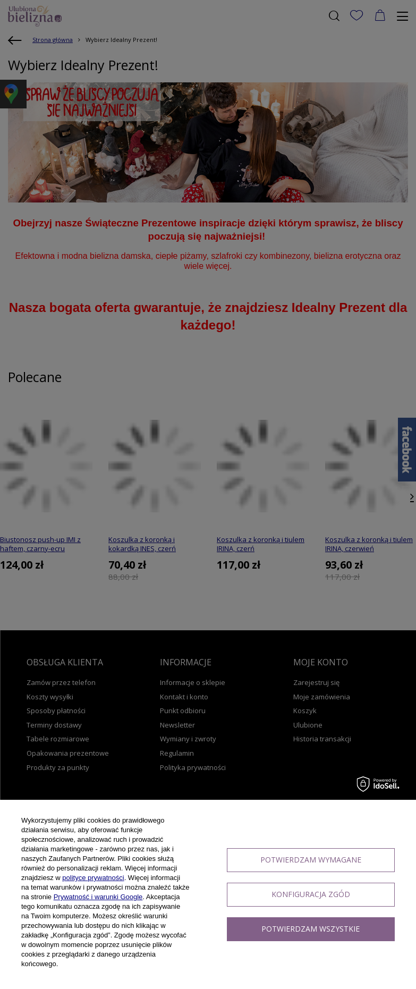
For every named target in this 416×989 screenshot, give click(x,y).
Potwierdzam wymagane (310, 860)
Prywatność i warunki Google (98, 897)
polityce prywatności (93, 878)
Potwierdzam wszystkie (310, 929)
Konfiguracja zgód (310, 894)
